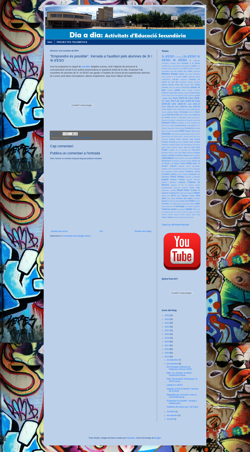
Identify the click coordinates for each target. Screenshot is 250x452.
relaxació (190, 193)
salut (178, 196)
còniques (180, 93)
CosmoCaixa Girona (169, 95)
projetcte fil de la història (182, 185)
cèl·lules (175, 79)
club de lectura (174, 87)
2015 (167, 353)
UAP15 (197, 212)
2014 (167, 357)
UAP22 (182, 214)
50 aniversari (194, 60)
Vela (198, 214)
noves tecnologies (193, 166)
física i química (184, 136)
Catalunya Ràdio (194, 77)
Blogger (157, 438)
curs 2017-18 (172, 101)
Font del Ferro (195, 136)
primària (188, 177)
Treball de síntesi (169, 209)
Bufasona (196, 74)
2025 (167, 315)
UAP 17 (173, 212)
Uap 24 (191, 212)
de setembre (172, 415)
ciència (164, 85)
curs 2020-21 (179, 104)
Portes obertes (182, 174)
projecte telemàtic (193, 179)
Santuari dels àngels (184, 198)
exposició (183, 134)
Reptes (197, 193)
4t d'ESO (82, 138)
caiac (163, 77)
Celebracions (166, 79)
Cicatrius (197, 82)
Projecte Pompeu (177, 179)
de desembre (173, 360)
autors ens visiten (185, 71)
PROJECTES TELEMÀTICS (72, 42)
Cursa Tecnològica (180, 112)
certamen (183, 79)
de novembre (173, 364)
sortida (89, 138)
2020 (167, 334)
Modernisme (166, 161)
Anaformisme (166, 66)
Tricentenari (181, 209)
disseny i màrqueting (178, 117)
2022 (167, 327)
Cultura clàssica (188, 95)
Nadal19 (173, 166)
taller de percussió (183, 204)
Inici (50, 42)
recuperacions (174, 193)
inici (182, 145)
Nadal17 (165, 166)
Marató (186, 155)
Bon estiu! (188, 74)
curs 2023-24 (181, 107)
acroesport (165, 63)
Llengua (197, 153)
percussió (169, 171)
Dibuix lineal (188, 115)
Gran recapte (194, 142)
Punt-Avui (177, 188)
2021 (167, 330)
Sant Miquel (171, 198)
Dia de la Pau (173, 115)
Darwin (197, 112)
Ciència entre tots (175, 85)
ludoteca (179, 155)
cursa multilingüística (193, 109)
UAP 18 (179, 212)
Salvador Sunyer (188, 196)
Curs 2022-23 (168, 107)
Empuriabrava (192, 125)
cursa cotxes (167, 109)
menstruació (189, 158)
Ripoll (163, 196)
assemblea (165, 71)
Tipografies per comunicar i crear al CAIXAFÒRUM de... (181, 396)
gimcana (179, 142)
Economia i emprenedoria (177, 120)
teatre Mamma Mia (168, 206)
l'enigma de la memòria (178, 150)
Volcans (176, 217)
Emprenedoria (180, 125)
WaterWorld (184, 217)
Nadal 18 (196, 163)
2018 (167, 342)
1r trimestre (179, 57)
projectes (181, 182)
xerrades (86, 66)
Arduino (197, 68)
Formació (165, 139)
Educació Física (169, 123)
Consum (187, 93)
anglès (194, 66)
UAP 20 (185, 212)
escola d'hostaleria (172, 131)
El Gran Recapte (191, 123)
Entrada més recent (59, 231)
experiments (175, 134)
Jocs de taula (189, 147)
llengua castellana (169, 155)
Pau (163, 171)
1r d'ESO (168, 56)
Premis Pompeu (177, 177)
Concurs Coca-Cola (169, 93)
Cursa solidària (167, 112)
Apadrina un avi (177, 68)
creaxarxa (179, 95)
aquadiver (191, 68)
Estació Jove (190, 131)
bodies (181, 74)
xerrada (190, 217)
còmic (184, 90)
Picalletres (189, 171)
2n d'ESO (189, 56)
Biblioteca (166, 74)
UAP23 (188, 214)
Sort (186, 201)
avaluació (196, 71)
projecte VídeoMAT (169, 182)
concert (190, 90)
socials (181, 201)
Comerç (170, 90)
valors (194, 214)
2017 (167, 345)
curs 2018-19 (187, 101)
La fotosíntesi (194, 150)
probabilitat (196, 177)
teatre (197, 203)
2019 (167, 338)
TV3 (194, 209)
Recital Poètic (183, 190)
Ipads (168, 147)
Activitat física (175, 63)
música (183, 163)
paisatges (196, 169)
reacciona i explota (169, 190)
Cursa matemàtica (178, 109)
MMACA (197, 158)
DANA (191, 112)
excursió (166, 133)
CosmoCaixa (195, 93)
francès (172, 139)
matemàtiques (168, 158)
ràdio (198, 188)
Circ (191, 85)
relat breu (183, 193)
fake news (190, 134)
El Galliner (180, 123)
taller (174, 204)
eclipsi (189, 117)
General (172, 142)
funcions (185, 139)
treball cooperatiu (194, 206)
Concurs (197, 90)
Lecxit (176, 153)
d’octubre (171, 411)
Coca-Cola (185, 87)
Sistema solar (174, 201)
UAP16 (164, 214)
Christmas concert (186, 82)
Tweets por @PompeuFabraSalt (175, 225)
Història (177, 145)
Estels (198, 131)
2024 (167, 319)
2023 (167, 323)
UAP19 (170, 214)
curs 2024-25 (194, 107)
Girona (185, 142)
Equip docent (180, 128)
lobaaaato (131, 438)
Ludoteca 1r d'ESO (174, 385)
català (184, 77)
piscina (197, 171)
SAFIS (173, 196)
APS (185, 68)
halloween (165, 145)
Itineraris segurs (177, 147)
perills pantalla (178, 171)
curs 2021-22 (194, 104)
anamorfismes (186, 66)
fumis (178, 139)
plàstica (173, 174)
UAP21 (176, 214)
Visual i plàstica (167, 217)
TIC (186, 206)
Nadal (189, 163)
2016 (167, 349)
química (185, 188)
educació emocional (193, 120)
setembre (197, 198)
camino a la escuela (173, 77)
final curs (170, 136)
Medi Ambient (179, 158)
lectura (171, 153)
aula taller (173, 71)
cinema (186, 85)
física (176, 136)
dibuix (182, 115)
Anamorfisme (175, 66)
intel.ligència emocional (192, 145)
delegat (164, 115)
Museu (189, 161)
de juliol (170, 419)
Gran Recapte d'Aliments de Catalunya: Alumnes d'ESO (179, 368)
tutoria (189, 209)
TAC (170, 204)
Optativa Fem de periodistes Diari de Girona (177, 169)
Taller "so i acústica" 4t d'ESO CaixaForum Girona (179, 374)
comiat (177, 90)
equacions (171, 128)
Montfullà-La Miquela (179, 161)
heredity (172, 145)
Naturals (181, 166)
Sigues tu (165, 201)
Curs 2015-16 (180, 98)
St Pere (197, 201)
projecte (165, 179)
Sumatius (165, 204)
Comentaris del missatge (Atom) (76, 236)
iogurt (163, 147)
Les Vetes (183, 153)
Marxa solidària (194, 155)
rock (168, 196)
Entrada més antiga (143, 231)
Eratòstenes (189, 128)
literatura (190, 153)
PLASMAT (166, 174)
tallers (192, 204)
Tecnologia (179, 206)
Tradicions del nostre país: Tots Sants (182, 407)
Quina (192, 188)
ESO (182, 131)
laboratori (165, 153)
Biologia (174, 74)
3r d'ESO (74, 138)
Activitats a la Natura (191, 63)
